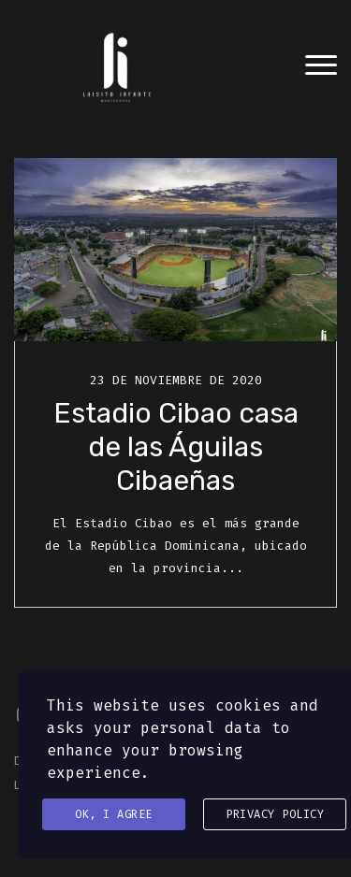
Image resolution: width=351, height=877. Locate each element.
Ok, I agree (114, 814)
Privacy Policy (275, 814)
